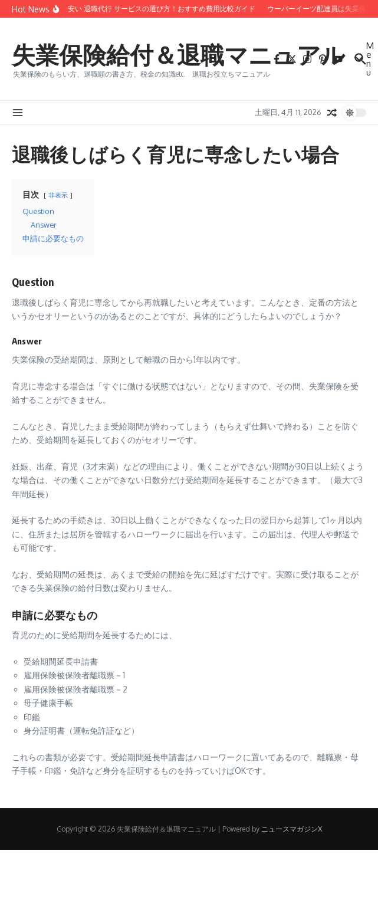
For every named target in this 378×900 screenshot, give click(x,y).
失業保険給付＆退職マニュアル (178, 54)
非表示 (58, 194)
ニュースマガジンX (291, 829)
